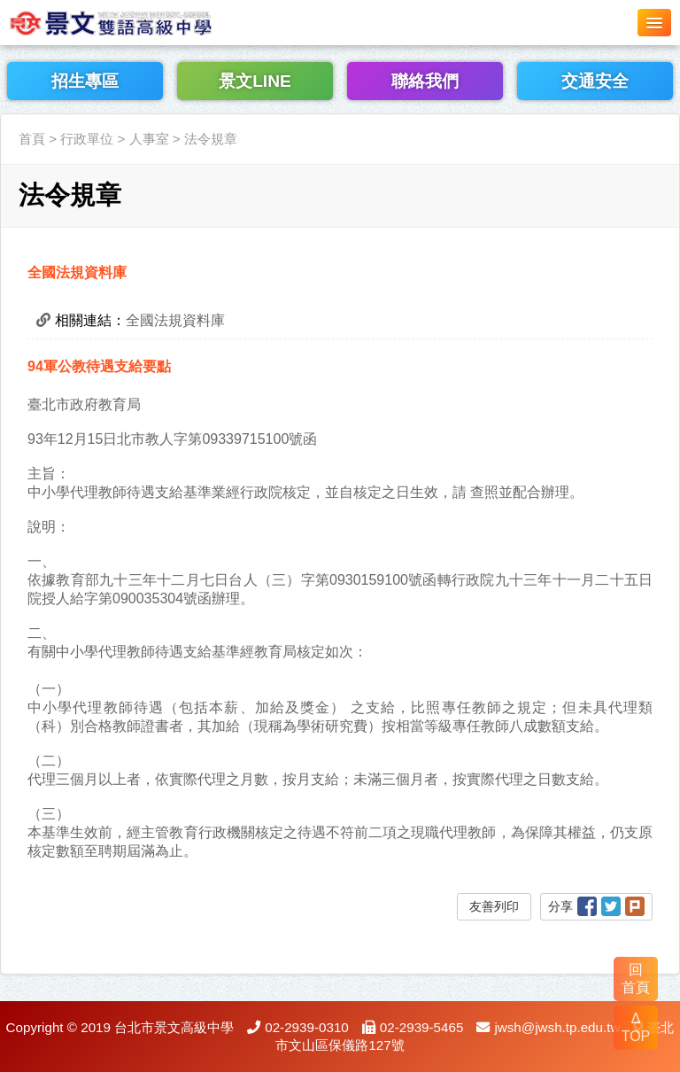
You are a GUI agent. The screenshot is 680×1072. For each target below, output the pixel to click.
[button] (654, 22)
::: (6, 103)
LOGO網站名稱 (133, 22)
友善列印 (494, 906)
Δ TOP (636, 1027)
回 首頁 (636, 978)
